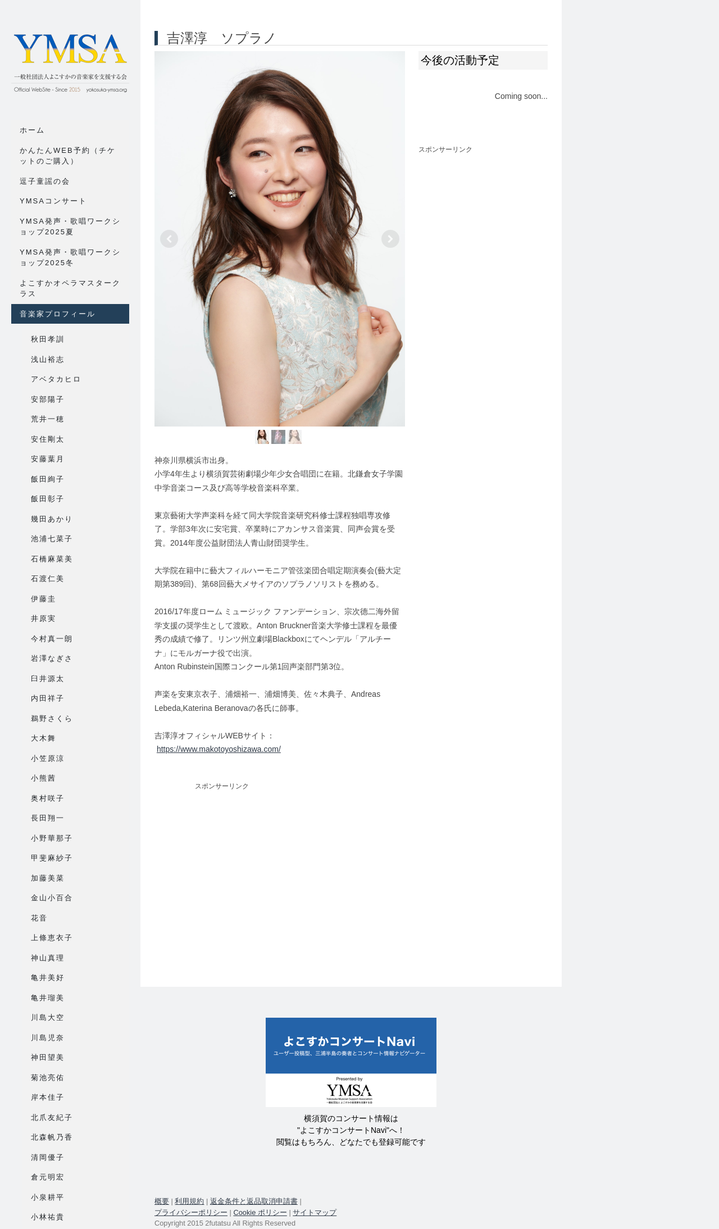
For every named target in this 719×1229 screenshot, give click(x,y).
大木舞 (43, 738)
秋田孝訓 (48, 339)
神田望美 (48, 1057)
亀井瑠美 (48, 998)
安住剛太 (48, 439)
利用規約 (189, 1201)
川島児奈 (48, 1037)
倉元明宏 (48, 1177)
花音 (39, 918)
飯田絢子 (48, 479)
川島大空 (48, 1017)
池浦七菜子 (52, 538)
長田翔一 (48, 818)
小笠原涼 (48, 758)
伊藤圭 (43, 599)
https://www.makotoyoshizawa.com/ (219, 749)
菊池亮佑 (48, 1077)
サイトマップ (314, 1212)
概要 (161, 1201)
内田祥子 (48, 698)
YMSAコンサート (53, 201)
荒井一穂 (48, 419)
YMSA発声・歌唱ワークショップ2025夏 (70, 227)
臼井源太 (48, 678)
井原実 (43, 618)
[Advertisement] (279, 877)
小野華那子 (52, 838)
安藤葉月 (48, 459)
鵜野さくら (52, 718)
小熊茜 (43, 778)
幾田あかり (52, 519)
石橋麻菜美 (52, 559)
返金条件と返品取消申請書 (254, 1201)
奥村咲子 (48, 798)
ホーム (32, 130)
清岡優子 (48, 1157)
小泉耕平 (48, 1197)
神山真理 (48, 958)
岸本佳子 (48, 1097)
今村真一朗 (52, 638)
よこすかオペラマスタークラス (70, 288)
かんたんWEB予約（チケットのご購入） (68, 156)
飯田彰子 (48, 499)
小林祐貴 (48, 1217)
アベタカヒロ (56, 379)
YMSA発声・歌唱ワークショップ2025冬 (70, 257)
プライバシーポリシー (190, 1212)
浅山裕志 (48, 359)
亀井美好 (48, 977)
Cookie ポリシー (259, 1212)
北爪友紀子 (52, 1117)
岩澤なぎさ (52, 658)
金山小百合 (52, 898)
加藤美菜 (48, 878)
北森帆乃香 (52, 1137)
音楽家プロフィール (57, 314)
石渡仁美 (48, 578)
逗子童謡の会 (45, 181)
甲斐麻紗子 (52, 858)
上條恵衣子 (52, 937)
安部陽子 (48, 399)
